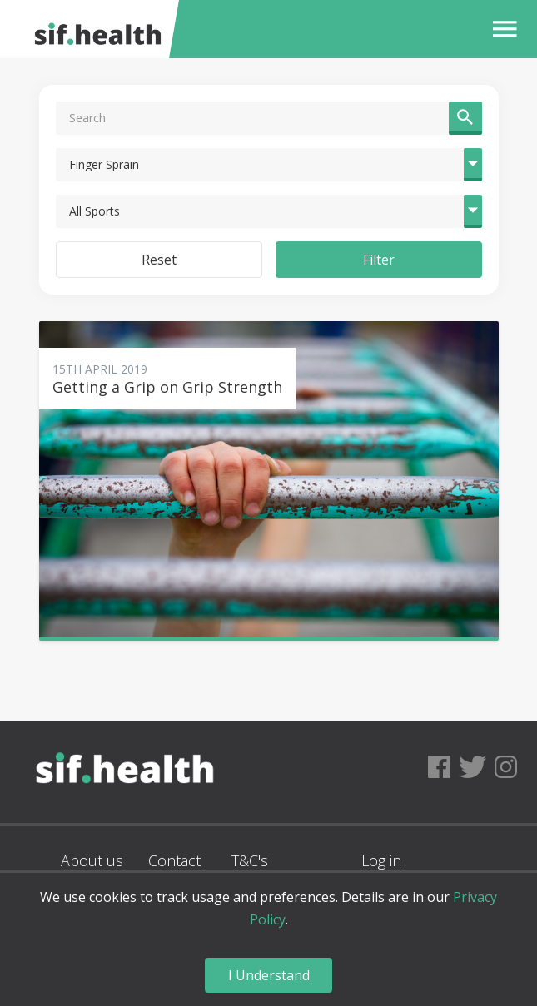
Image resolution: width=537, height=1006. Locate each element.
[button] (501, 29)
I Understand (269, 975)
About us (92, 860)
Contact (174, 860)
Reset (159, 259)
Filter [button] (379, 259)
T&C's (249, 860)
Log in (381, 860)
